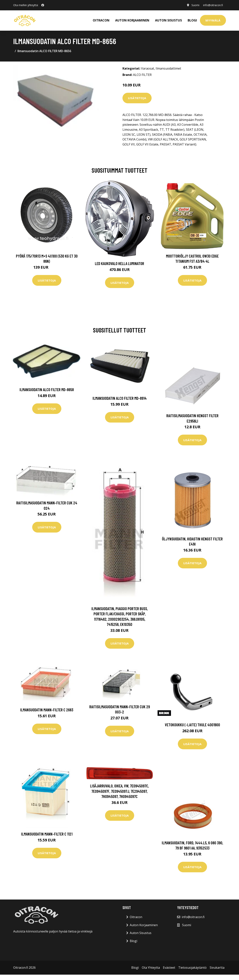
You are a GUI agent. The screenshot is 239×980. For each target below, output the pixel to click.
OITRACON (101, 20)
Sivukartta (217, 967)
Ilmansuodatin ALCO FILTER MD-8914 (120, 398)
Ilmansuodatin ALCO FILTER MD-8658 (47, 389)
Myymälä (212, 20)
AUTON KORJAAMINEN (132, 20)
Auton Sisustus (140, 933)
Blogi (192, 20)
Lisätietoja (137, 98)
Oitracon (136, 917)
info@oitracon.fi (213, 5)
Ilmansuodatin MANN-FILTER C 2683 (46, 709)
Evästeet (169, 967)
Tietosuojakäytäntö (192, 967)
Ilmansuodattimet (168, 68)
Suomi (195, 5)
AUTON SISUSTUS (168, 20)
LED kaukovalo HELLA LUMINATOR (119, 263)
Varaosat (147, 68)
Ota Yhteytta (151, 967)
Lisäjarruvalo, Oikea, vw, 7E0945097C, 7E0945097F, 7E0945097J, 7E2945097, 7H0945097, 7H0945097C (119, 791)
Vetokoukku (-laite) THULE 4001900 (192, 724)
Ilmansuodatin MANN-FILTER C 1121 (46, 833)
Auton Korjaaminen (144, 925)
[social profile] (43, 5)
